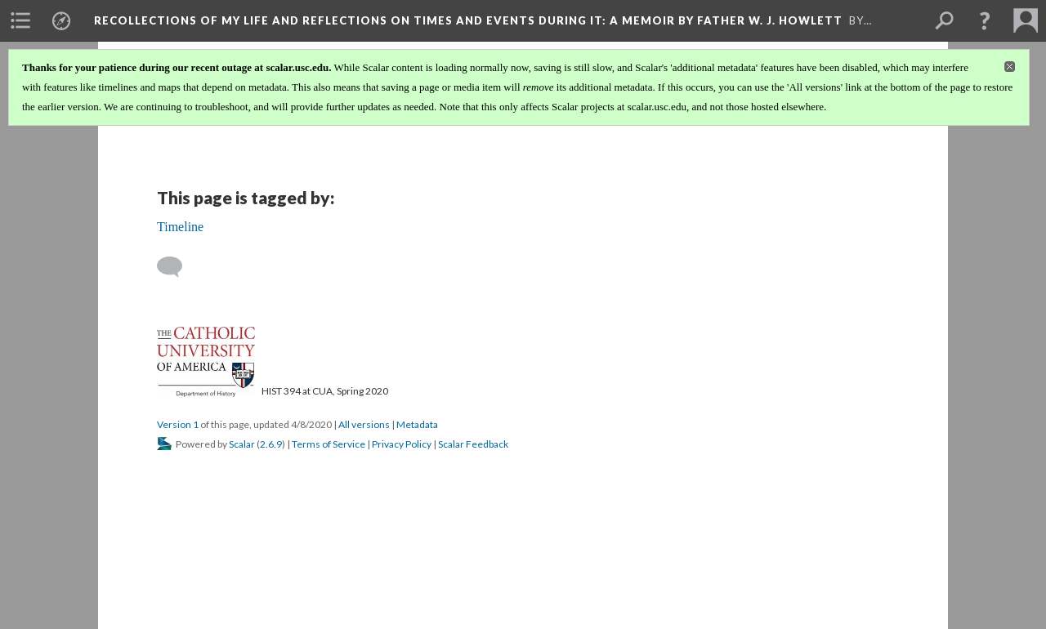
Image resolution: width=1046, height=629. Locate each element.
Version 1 (178, 424)
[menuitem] (20, 20)
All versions (364, 424)
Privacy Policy (401, 444)
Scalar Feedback (473, 444)
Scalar (242, 444)
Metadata (417, 424)
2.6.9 (271, 444)
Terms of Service (328, 444)
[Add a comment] (177, 267)
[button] (984, 20)
